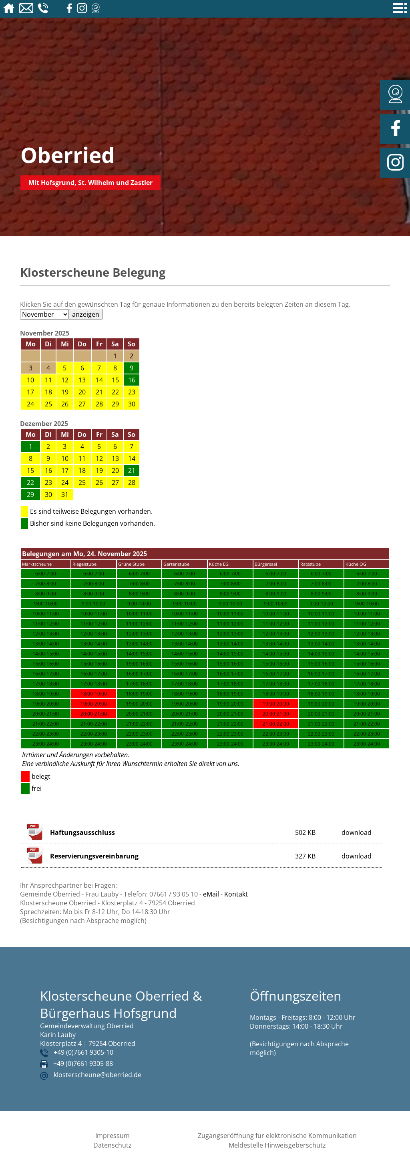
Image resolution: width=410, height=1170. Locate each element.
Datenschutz (112, 1145)
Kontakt (236, 894)
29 (115, 404)
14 (99, 380)
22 (115, 392)
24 (30, 404)
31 (64, 494)
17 (30, 392)
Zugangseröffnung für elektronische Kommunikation (277, 1135)
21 (99, 392)
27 (82, 404)
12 (64, 380)
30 (131, 404)
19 (64, 392)
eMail (211, 894)
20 (82, 392)
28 (99, 404)
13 (82, 380)
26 (64, 404)
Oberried (67, 154)
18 (48, 392)
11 (48, 380)
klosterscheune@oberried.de (97, 1074)
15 (115, 380)
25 (48, 404)
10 (30, 380)
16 (48, 470)
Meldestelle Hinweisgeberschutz (277, 1145)
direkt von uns (218, 763)
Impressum (112, 1135)
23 (131, 392)
